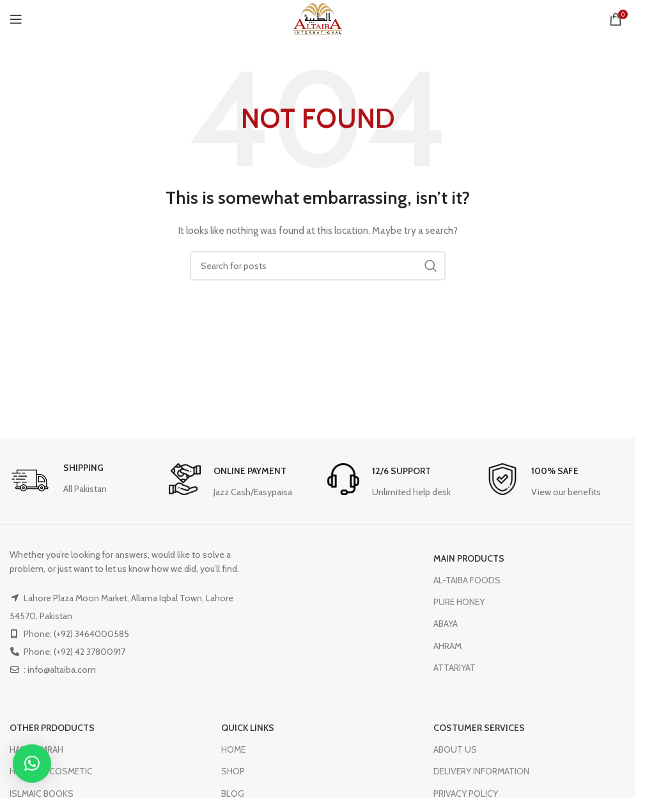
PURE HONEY (459, 602)
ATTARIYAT (454, 667)
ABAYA (445, 623)
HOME (233, 749)
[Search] (318, 265)
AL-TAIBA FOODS (467, 580)
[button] (32, 763)
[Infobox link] (58, 481)
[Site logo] (317, 18)
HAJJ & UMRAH (36, 749)
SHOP (233, 771)
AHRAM (447, 646)
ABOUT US (455, 749)
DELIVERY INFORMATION (481, 771)
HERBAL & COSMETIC (51, 771)
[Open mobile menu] (16, 19)
